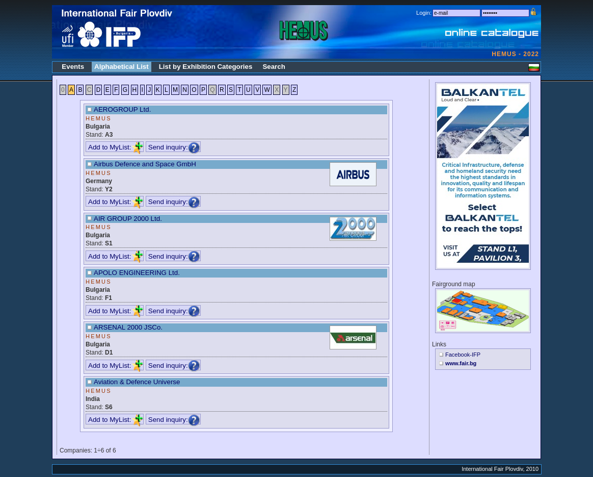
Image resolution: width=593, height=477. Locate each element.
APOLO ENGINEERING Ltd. (137, 273)
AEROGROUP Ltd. (122, 109)
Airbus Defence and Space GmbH (145, 164)
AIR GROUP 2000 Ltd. (128, 218)
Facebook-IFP (462, 355)
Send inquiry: (174, 147)
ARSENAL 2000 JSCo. (128, 327)
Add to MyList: (115, 147)
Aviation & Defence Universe (137, 382)
